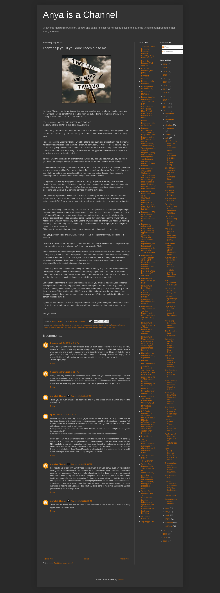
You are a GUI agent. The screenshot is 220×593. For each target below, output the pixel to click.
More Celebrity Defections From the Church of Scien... (171, 384)
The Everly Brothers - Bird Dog (170, 192)
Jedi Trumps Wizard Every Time (170, 290)
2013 (165, 111)
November (169, 119)
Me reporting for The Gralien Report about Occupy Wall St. (147, 399)
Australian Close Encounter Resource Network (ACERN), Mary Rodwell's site (148, 52)
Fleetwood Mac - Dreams (169, 185)
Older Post (124, 559)
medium (60, 327)
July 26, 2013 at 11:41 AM (66, 415)
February (169, 522)
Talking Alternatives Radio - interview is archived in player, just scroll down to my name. (148, 446)
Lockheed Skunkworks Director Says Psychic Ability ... (170, 159)
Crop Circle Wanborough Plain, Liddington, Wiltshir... (171, 208)
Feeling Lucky (170, 496)
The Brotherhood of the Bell (171, 282)
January (168, 526)
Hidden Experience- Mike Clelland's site (148, 123)
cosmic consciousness (85, 325)
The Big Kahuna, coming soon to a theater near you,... (170, 361)
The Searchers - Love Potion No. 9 (171, 373)
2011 (165, 534)
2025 (165, 68)
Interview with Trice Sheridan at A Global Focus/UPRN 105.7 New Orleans (148, 328)
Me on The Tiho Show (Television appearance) (148, 391)
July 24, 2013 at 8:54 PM (81, 396)
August (168, 134)
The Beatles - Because (170, 199)
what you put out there (107, 327)
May (167, 512)
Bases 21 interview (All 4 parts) (147, 70)
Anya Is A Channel (58, 396)
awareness (72, 325)
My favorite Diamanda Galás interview (170, 324)
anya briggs (54, 325)
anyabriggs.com (147, 521)
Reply (52, 363)
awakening (63, 325)
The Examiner (147, 461)
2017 (165, 96)
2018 (165, 93)
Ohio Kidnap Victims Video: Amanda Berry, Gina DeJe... (170, 425)
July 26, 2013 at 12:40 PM (81, 464)
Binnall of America (145, 77)
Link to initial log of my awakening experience (148, 355)
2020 (165, 86)
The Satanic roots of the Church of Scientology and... (171, 411)
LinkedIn (144, 361)
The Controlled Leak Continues (171, 333)
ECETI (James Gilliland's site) (147, 87)
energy (107, 325)
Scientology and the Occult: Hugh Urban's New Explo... (169, 345)
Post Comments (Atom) (63, 563)
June (167, 508)
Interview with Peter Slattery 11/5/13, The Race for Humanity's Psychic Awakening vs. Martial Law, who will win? (148, 294)
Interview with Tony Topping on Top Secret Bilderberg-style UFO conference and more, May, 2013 (148, 313)
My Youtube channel (146, 407)
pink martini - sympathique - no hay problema (171, 299)
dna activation (99, 325)
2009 (165, 541)
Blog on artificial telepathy (147, 82)
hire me (122, 325)
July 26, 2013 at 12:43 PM (81, 501)
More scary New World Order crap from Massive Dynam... (170, 398)
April (167, 515)
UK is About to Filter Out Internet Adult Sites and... (171, 145)
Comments (167, 52)
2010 (165, 538)
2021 (165, 82)
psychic (74, 327)
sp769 (52, 415)
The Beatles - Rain (170, 476)
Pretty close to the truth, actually (171, 501)
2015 (165, 103)
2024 (165, 71)
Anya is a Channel (80, 15)
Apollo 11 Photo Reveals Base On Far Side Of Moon (171, 454)
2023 (165, 75)
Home (86, 559)
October (168, 125)
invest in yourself (50, 327)
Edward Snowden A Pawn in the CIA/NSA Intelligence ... (171, 486)
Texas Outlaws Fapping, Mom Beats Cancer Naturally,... (171, 467)
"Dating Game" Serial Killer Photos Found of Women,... (171, 262)
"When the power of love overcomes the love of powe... (170, 234)
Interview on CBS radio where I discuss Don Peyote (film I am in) (148, 216)
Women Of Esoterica (145, 517)
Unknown (54, 343)
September (169, 129)
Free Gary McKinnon (145, 93)
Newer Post (48, 559)
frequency (114, 325)
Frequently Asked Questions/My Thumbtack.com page (148, 100)
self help (88, 327)
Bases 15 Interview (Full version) (147, 63)
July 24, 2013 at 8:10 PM (69, 343)
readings (81, 327)
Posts (165, 47)
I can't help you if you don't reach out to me (170, 273)
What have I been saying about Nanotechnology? (170, 248)
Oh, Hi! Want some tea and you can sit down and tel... (170, 173)
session (95, 327)
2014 (165, 107)
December (169, 114)
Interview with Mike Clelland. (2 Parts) (148, 280)
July (167, 138)
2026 (165, 64)
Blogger (121, 579)
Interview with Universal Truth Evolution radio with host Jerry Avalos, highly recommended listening (147, 343)
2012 (165, 530)
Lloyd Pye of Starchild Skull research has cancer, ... (171, 312)
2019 (165, 89)
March (168, 519)
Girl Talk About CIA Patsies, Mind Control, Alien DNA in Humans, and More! (147, 112)
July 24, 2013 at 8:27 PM (69, 372)
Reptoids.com (146, 436)
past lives (67, 327)
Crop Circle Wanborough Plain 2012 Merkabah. (171, 221)
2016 (165, 100)
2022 (165, 79)
